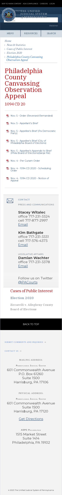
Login (52, 4)
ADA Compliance (30, 4)
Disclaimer (53, 26)
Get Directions (31, 419)
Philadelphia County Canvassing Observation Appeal (24, 58)
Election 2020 (14, 53)
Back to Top (31, 324)
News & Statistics (16, 45)
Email (23, 224)
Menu (10, 33)
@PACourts (27, 282)
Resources (30, 33)
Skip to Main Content (11, 4)
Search (51, 33)
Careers (44, 4)
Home (8, 41)
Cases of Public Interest (19, 49)
